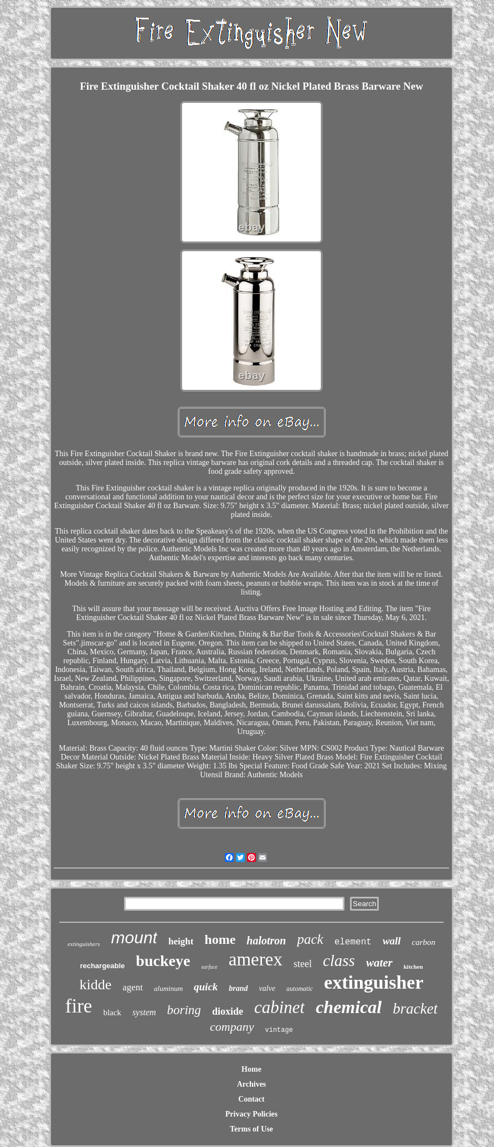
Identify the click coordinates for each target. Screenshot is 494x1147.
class (339, 960)
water (379, 962)
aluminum (168, 988)
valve (267, 988)
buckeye (163, 960)
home (219, 939)
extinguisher (373, 982)
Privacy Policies (251, 1114)
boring (184, 1010)
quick (206, 987)
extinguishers (84, 944)
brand (238, 988)
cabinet (279, 1007)
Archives (251, 1084)
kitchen (413, 966)
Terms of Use (251, 1129)
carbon (424, 942)
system (144, 1012)
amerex (255, 959)
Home (251, 1069)
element (353, 942)
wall (392, 941)
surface (209, 967)
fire (78, 1006)
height (180, 941)
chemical (349, 1007)
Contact (251, 1099)
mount (134, 937)
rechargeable (102, 966)
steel (303, 963)
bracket (415, 1008)
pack (310, 939)
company (232, 1027)
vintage (279, 1030)
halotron (266, 940)
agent (132, 987)
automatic (299, 989)
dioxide (227, 1011)
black (112, 1012)
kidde (95, 984)
